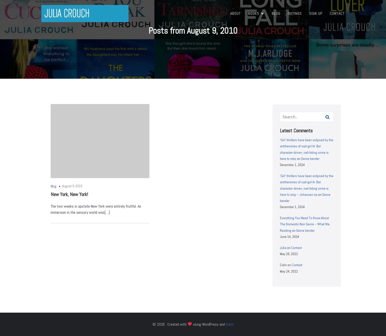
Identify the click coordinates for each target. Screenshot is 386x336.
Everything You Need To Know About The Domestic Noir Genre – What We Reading (305, 224)
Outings (295, 13)
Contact (337, 13)
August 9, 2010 (72, 186)
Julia (283, 247)
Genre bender (310, 158)
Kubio (230, 324)
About (235, 13)
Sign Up (315, 13)
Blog (276, 13)
